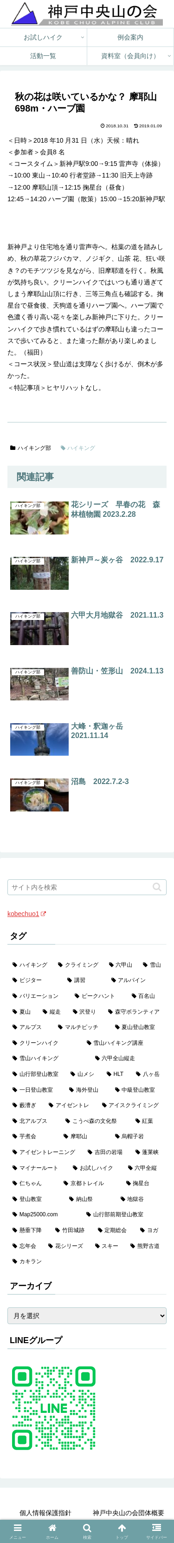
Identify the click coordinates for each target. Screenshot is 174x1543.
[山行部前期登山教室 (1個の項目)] (124, 1215)
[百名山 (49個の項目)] (147, 996)
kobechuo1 (26, 913)
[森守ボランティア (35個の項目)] (135, 1012)
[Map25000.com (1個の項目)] (44, 1215)
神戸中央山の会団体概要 (128, 1513)
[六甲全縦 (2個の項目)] (145, 1168)
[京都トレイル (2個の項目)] (89, 1184)
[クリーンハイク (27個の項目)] (44, 1043)
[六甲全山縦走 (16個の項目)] (128, 1059)
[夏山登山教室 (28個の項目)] (138, 1028)
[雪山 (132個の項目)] (152, 965)
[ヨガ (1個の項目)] (151, 1231)
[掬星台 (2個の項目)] (144, 1184)
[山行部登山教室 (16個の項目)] (36, 1074)
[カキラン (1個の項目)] (87, 1262)
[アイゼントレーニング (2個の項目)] (45, 1153)
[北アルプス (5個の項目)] (33, 1121)
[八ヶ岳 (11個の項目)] (149, 1074)
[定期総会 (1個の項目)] (114, 1231)
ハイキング (78, 448)
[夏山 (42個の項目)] (22, 1012)
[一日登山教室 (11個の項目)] (35, 1090)
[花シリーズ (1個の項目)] (66, 1246)
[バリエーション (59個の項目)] (38, 996)
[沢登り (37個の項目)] (86, 1012)
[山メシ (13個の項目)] (83, 1074)
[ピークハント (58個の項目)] (98, 996)
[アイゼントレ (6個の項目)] (70, 1106)
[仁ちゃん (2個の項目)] (33, 1184)
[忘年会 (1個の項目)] (25, 1246)
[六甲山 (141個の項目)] (121, 965)
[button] (157, 887)
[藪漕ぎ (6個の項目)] (25, 1106)
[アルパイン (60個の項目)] (136, 981)
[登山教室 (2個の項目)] (35, 1200)
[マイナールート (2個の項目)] (37, 1168)
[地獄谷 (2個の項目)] (141, 1200)
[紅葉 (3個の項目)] (148, 1121)
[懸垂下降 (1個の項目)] (28, 1231)
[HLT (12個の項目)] (116, 1074)
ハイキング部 (30, 448)
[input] (87, 887)
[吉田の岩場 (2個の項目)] (106, 1153)
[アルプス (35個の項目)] (30, 1028)
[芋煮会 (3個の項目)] (33, 1137)
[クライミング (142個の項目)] (78, 965)
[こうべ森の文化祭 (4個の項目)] (95, 1121)
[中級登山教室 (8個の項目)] (138, 1090)
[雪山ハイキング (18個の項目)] (48, 1059)
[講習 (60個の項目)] (84, 981)
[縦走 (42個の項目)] (53, 1012)
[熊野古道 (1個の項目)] (146, 1246)
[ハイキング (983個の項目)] (30, 965)
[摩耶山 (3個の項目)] (84, 1137)
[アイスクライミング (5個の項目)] (132, 1106)
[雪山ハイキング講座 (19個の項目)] (124, 1043)
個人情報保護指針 (45, 1513)
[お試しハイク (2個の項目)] (95, 1168)
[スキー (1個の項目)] (108, 1246)
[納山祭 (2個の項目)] (89, 1200)
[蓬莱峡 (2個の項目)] (148, 1153)
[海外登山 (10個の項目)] (87, 1090)
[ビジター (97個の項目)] (34, 981)
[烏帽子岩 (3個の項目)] (138, 1137)
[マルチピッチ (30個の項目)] (81, 1028)
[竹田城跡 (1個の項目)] (71, 1231)
